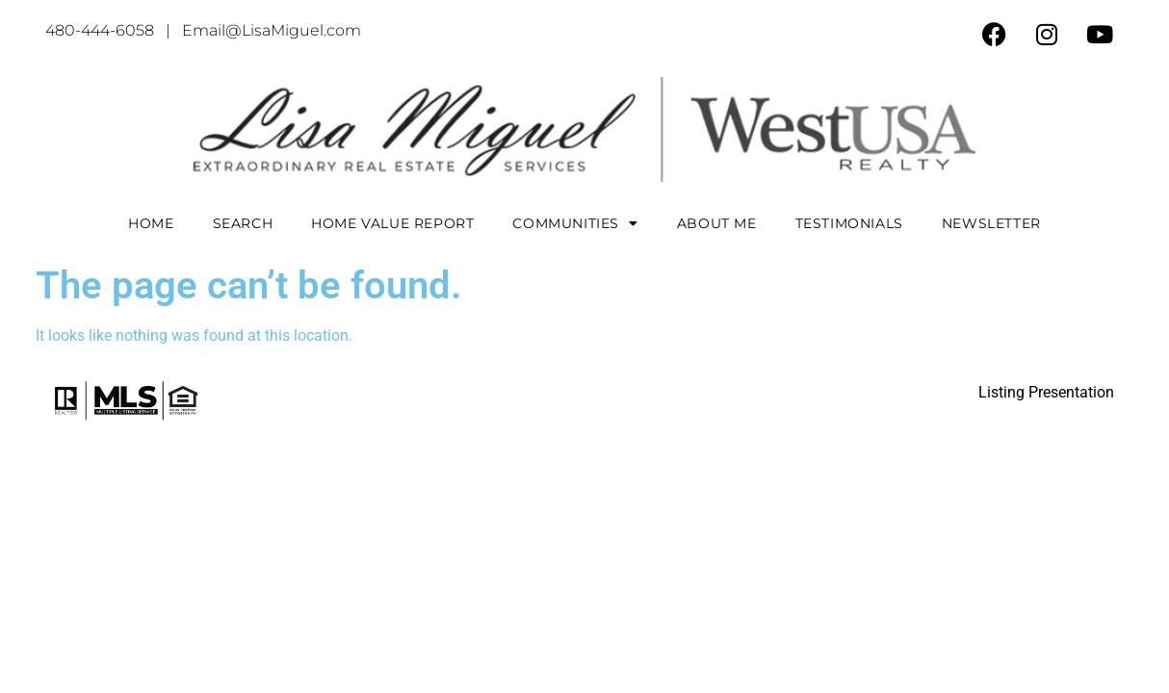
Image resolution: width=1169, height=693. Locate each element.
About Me (717, 223)
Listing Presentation (1046, 392)
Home (150, 223)
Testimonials (849, 223)
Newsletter (991, 223)
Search (243, 223)
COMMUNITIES (574, 223)
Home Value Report (392, 223)
